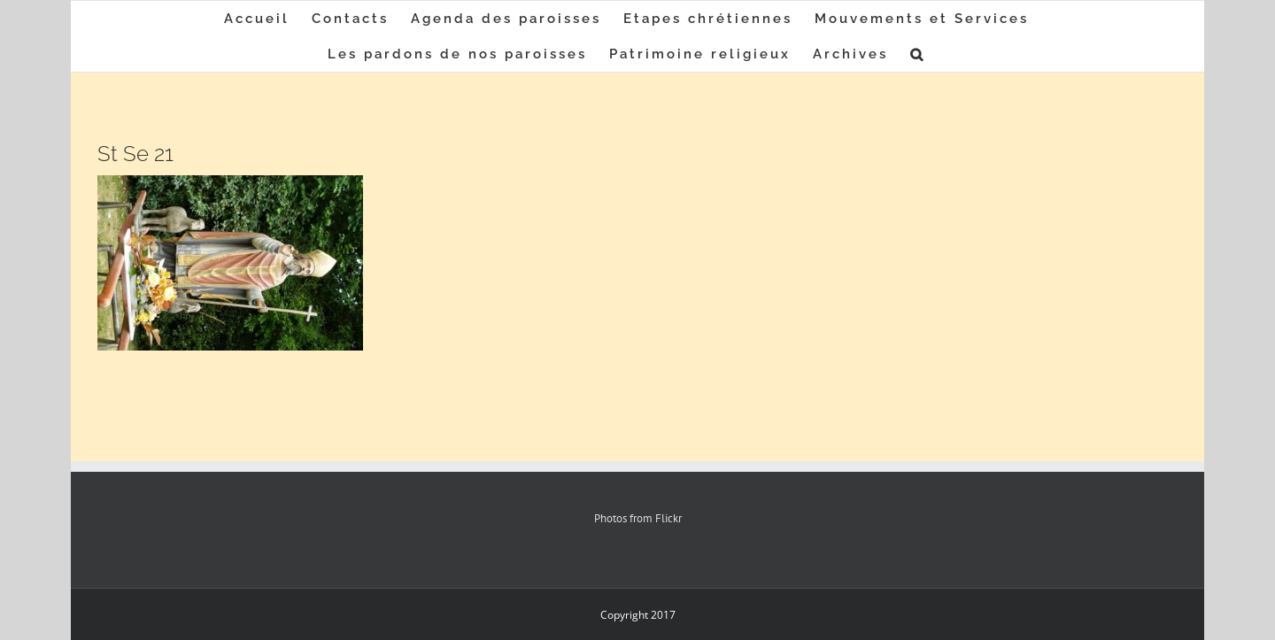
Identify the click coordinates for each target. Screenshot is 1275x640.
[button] (917, 54)
